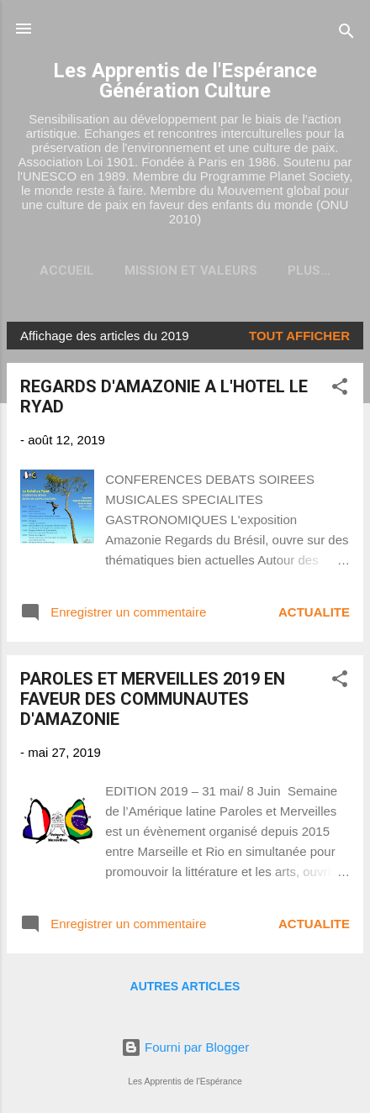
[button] (340, 389)
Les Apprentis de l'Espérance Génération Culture (185, 80)
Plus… (309, 270)
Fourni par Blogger (185, 1047)
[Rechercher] (346, 34)
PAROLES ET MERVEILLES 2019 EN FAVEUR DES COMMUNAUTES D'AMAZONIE (152, 699)
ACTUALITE (314, 612)
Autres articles (185, 986)
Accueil (67, 270)
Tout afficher (299, 335)
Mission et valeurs (190, 270)
